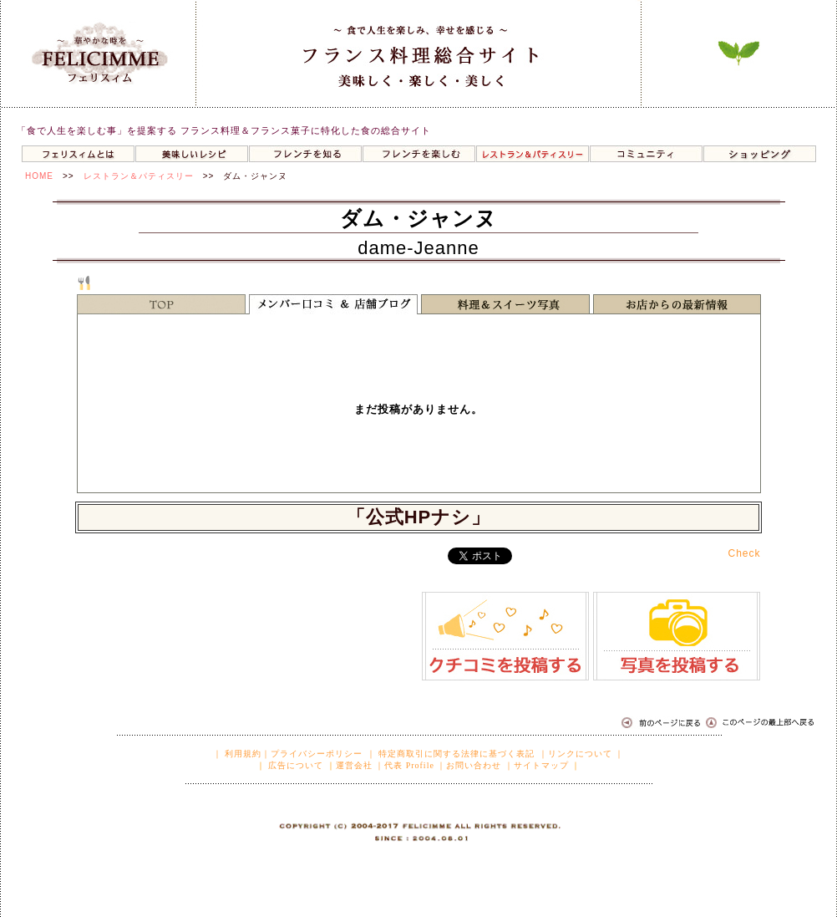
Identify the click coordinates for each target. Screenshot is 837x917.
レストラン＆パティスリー (139, 176)
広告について (295, 765)
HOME (39, 176)
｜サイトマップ (537, 765)
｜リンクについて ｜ (582, 753)
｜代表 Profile (404, 765)
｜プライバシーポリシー (312, 753)
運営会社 (354, 765)
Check (744, 553)
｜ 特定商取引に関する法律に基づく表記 (451, 753)
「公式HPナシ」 (419, 517)
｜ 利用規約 (237, 753)
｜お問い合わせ (469, 765)
